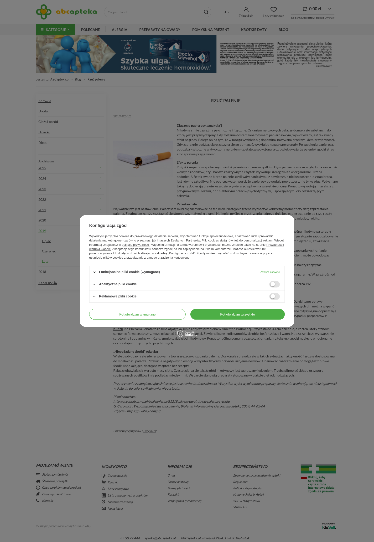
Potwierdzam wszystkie (237, 314)
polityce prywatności (136, 244)
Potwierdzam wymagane (137, 314)
